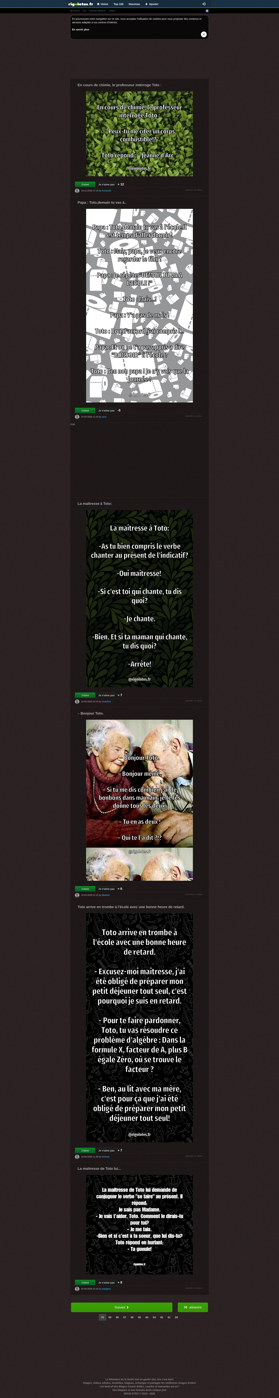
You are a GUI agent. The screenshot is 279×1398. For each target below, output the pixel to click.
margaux (106, 1289)
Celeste (105, 1157)
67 (124, 1317)
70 (102, 1317)
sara (104, 417)
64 (147, 1317)
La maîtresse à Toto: (95, 504)
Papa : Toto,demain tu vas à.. (102, 202)
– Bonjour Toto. (91, 713)
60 (176, 1317)
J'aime (85, 184)
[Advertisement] (139, 60)
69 (110, 1317)
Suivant (122, 1307)
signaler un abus (193, 190)
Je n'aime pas (106, 184)
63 (154, 1317)
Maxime (106, 895)
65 (139, 1317)
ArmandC (106, 190)
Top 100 (118, 4)
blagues (75, 11)
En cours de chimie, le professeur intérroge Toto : (120, 85)
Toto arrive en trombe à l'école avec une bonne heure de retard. (131, 907)
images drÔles (97, 11)
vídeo (112, 11)
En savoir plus (80, 29)
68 (117, 1317)
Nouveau (134, 4)
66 (132, 1317)
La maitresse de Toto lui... (99, 1168)
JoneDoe (106, 701)
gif (84, 11)
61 (169, 1317)
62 (161, 1317)
